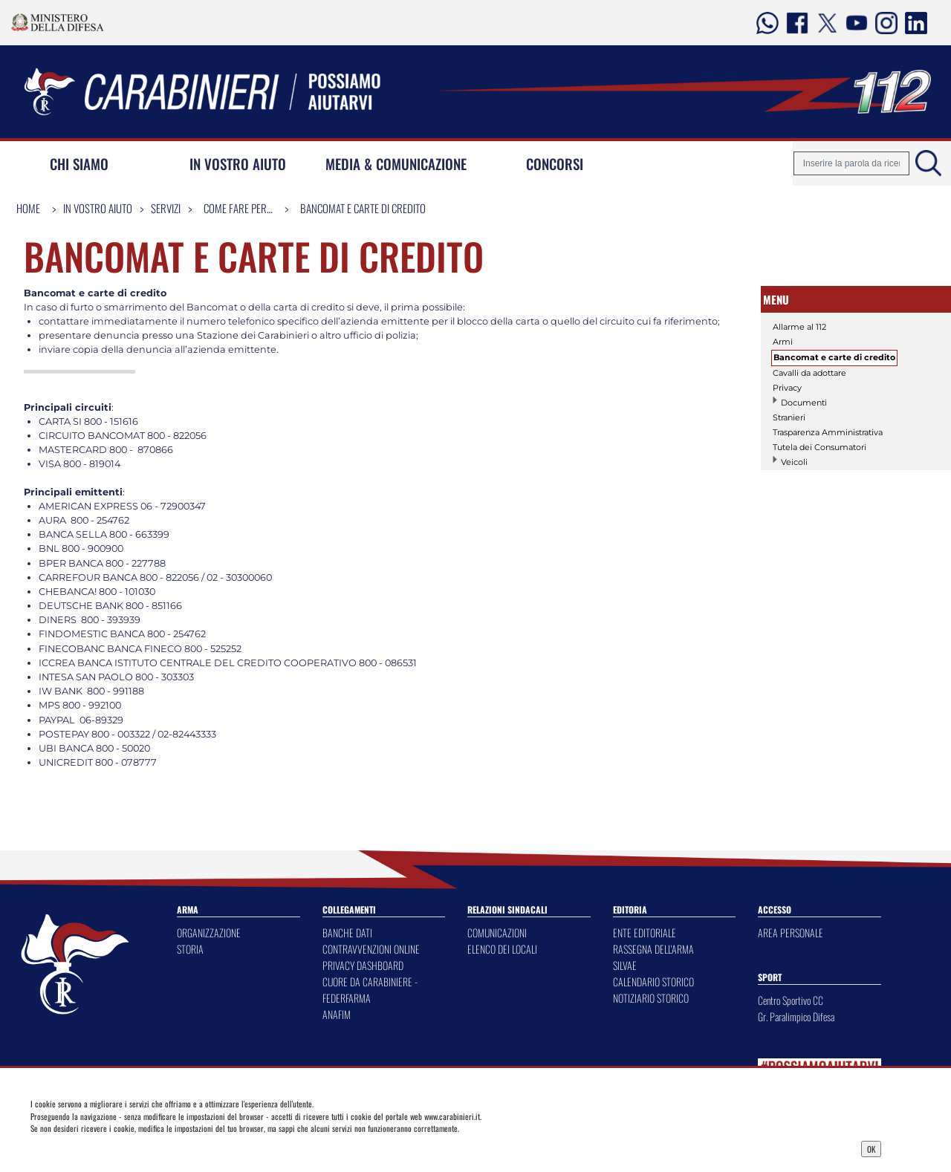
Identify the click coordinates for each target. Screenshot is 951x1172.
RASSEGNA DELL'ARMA (653, 949)
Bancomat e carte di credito (363, 208)
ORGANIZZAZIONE (209, 932)
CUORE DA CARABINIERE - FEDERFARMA (370, 990)
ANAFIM (336, 1014)
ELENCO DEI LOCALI (502, 949)
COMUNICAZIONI (497, 932)
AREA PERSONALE (790, 932)
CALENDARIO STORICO (653, 981)
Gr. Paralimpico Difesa (796, 1016)
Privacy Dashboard (129, 1147)
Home (28, 208)
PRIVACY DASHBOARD (362, 965)
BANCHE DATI (347, 932)
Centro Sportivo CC (790, 1000)
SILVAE (625, 965)
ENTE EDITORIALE (644, 932)
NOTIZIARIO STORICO (651, 998)
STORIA (190, 949)
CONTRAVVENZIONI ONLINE (371, 949)
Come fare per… (238, 208)
